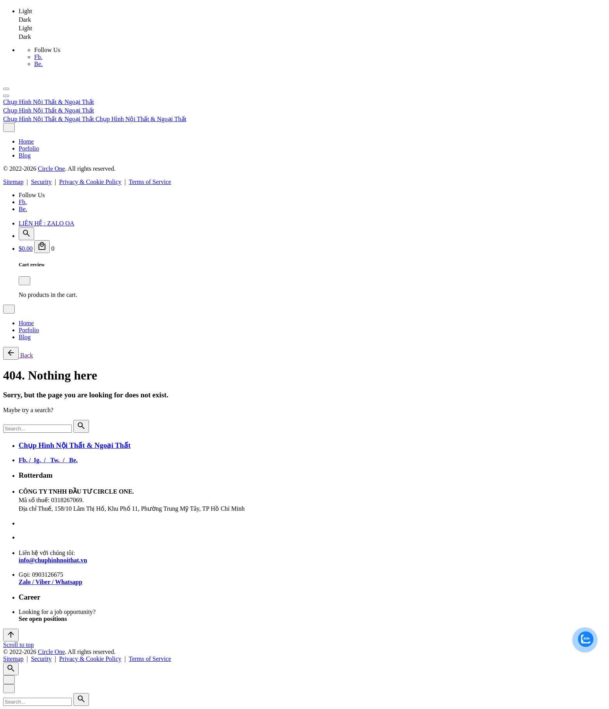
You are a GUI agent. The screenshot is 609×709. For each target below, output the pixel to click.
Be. (38, 64)
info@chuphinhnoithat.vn (53, 560)
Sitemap (13, 182)
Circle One (51, 168)
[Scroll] (11, 635)
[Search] (26, 233)
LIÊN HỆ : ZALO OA (46, 223)
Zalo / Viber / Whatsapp (50, 582)
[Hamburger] (6, 89)
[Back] (11, 353)
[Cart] (42, 246)
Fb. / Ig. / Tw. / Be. (48, 460)
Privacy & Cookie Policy (90, 182)
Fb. (38, 57)
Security (41, 182)
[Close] (9, 127)
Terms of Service (150, 182)
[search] (81, 426)
